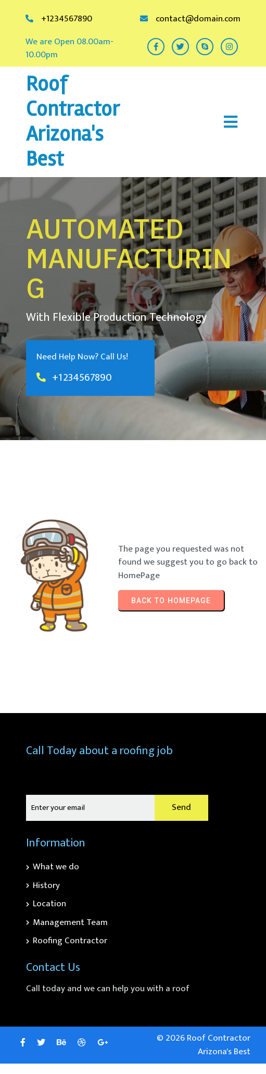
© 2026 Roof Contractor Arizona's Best (203, 1045)
